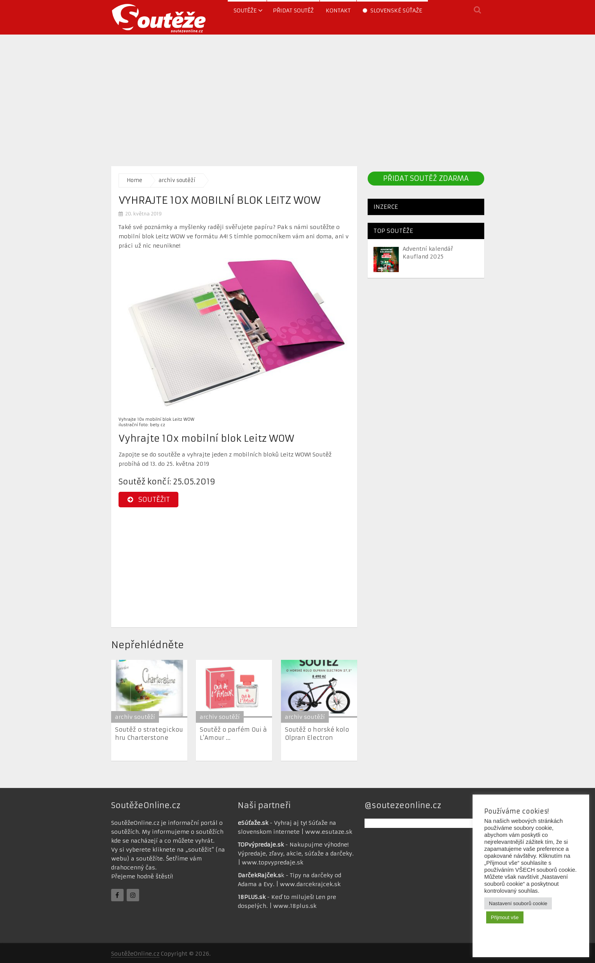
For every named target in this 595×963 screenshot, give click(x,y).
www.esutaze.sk (328, 831)
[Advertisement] (298, 98)
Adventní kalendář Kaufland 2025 (428, 252)
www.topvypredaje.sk (272, 862)
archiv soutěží (177, 180)
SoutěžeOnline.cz (135, 953)
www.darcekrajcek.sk (310, 884)
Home (134, 180)
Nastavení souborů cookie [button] (518, 903)
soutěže (245, 10)
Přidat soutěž (293, 10)
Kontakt (338, 10)
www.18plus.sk (294, 905)
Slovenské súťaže (392, 10)
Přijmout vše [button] (505, 917)
